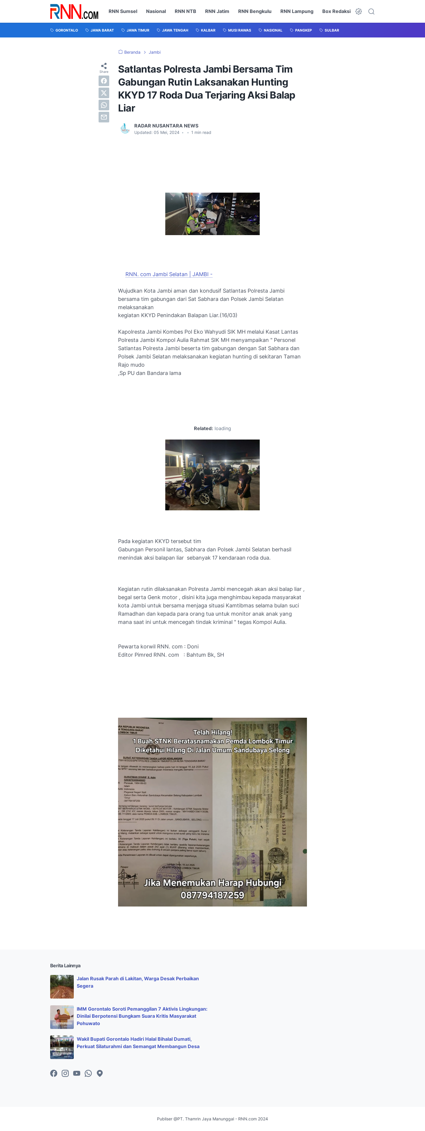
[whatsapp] (104, 105)
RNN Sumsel (123, 11)
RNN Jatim (217, 11)
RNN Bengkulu (255, 11)
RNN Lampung (296, 11)
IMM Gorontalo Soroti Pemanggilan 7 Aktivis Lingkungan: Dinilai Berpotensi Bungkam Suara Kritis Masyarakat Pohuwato (142, 1016)
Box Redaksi (336, 11)
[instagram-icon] (65, 1074)
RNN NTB (185, 11)
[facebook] (104, 81)
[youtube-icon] (76, 1074)
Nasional (156, 11)
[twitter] (104, 93)
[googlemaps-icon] (99, 1074)
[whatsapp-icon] (88, 1074)
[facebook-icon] (53, 1074)
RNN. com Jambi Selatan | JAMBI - (168, 274)
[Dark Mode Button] (358, 11)
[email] (104, 117)
